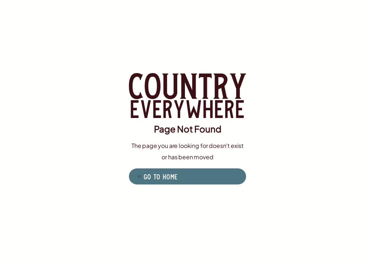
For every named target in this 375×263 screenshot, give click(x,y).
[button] (187, 176)
